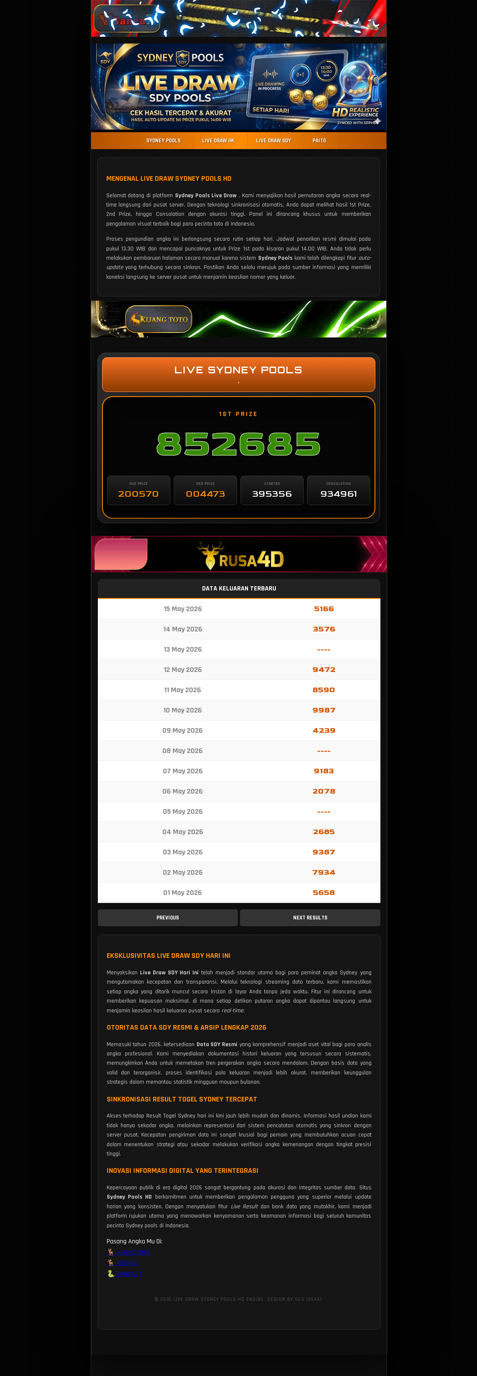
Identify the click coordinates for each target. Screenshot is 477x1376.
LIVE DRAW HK (223, 140)
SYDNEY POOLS (172, 140)
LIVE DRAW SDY (273, 140)
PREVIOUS (167, 917)
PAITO (315, 140)
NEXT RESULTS (310, 917)
